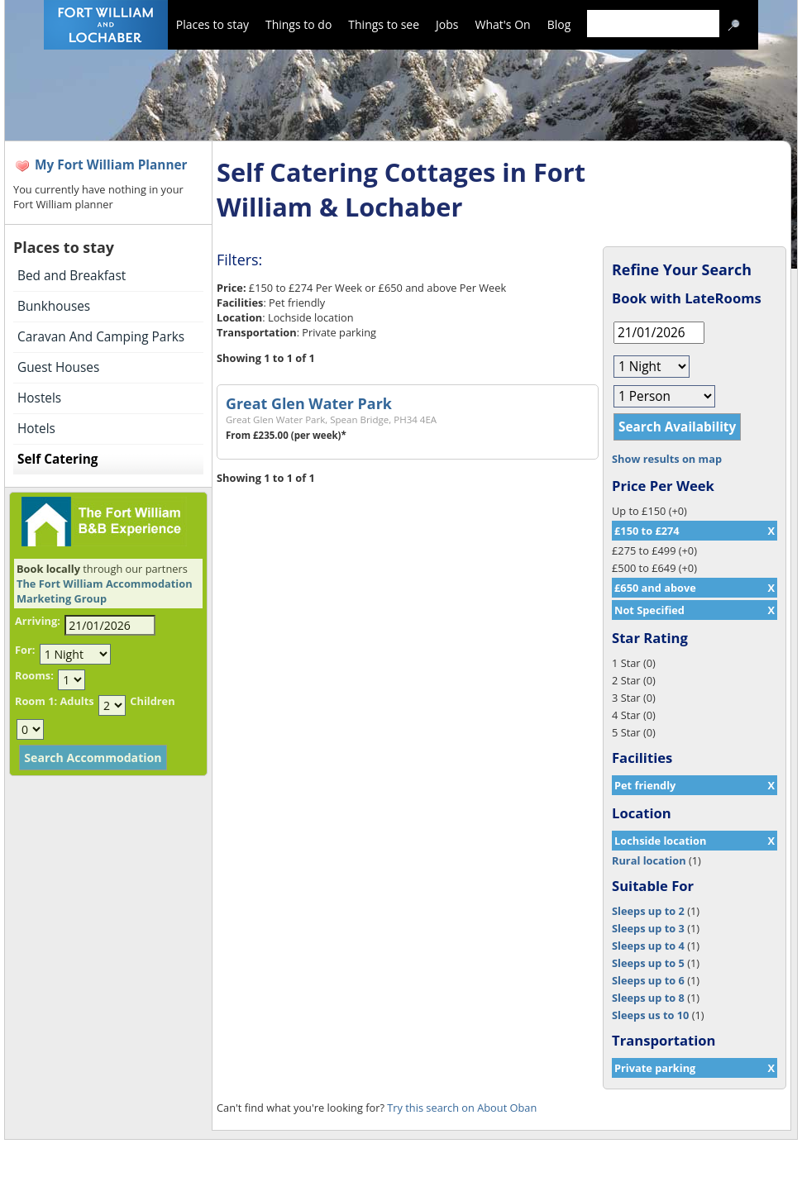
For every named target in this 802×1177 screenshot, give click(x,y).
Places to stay (212, 24)
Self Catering (57, 459)
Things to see (383, 24)
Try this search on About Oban (462, 1107)
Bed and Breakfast (71, 275)
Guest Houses (58, 367)
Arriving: (37, 620)
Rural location (649, 860)
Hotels (36, 428)
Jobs (447, 24)
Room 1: (36, 700)
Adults (76, 700)
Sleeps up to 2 (648, 910)
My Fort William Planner (111, 165)
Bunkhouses (53, 306)
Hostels (39, 398)
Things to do (298, 24)
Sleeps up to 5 (648, 962)
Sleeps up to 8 (648, 997)
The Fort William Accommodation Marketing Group (105, 591)
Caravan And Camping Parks (100, 336)
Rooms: (34, 675)
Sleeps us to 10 (650, 1015)
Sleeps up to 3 (648, 928)
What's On (503, 24)
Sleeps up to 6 (648, 980)
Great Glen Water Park (309, 403)
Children (152, 700)
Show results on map (667, 458)
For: (25, 649)
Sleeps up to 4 (648, 945)
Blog (559, 24)
